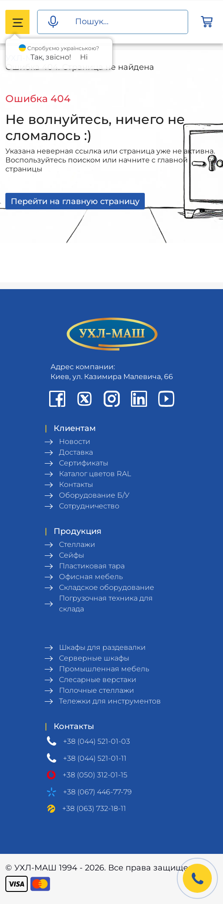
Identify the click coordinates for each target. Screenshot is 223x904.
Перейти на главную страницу (75, 201)
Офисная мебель (91, 576)
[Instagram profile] (112, 399)
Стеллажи (77, 544)
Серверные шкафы (94, 658)
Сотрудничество (89, 506)
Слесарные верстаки (97, 679)
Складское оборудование (106, 587)
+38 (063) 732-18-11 (94, 808)
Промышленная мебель (104, 669)
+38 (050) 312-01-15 (95, 775)
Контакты (76, 484)
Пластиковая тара (92, 566)
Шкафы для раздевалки (102, 647)
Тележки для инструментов (110, 701)
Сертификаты (83, 463)
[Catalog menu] (17, 22)
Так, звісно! (50, 57)
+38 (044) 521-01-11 (94, 758)
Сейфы (71, 555)
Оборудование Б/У (94, 495)
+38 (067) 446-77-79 (97, 792)
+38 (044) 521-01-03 (96, 741)
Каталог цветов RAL (95, 473)
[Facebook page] (57, 399)
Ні (84, 57)
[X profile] (84, 399)
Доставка (76, 452)
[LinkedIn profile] (139, 399)
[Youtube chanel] (166, 399)
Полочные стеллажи (96, 690)
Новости (74, 441)
